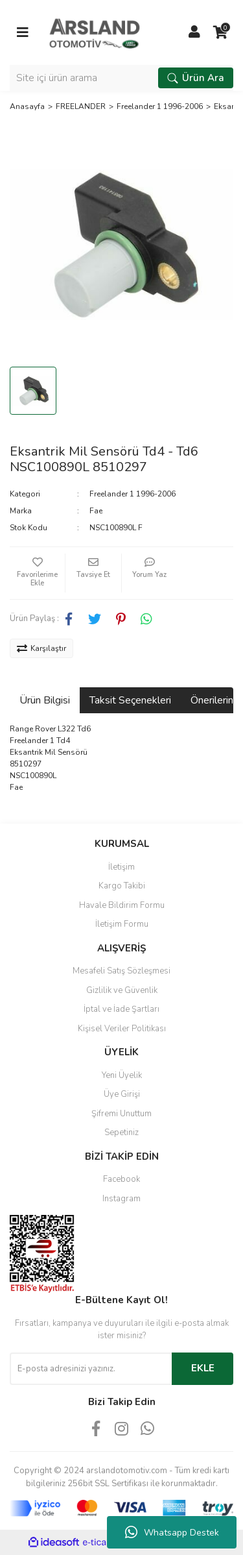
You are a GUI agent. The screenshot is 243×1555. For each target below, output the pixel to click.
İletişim (121, 867)
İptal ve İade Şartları (121, 1009)
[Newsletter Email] (91, 1369)
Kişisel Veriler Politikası (122, 1029)
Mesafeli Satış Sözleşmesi (121, 971)
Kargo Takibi (121, 886)
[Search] (121, 78)
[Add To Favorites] (37, 573)
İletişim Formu (121, 924)
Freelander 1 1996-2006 (132, 494)
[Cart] (220, 32)
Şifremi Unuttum (121, 1114)
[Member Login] (194, 32)
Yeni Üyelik (122, 1075)
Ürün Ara (195, 77)
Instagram (121, 1199)
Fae (95, 511)
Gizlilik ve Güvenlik (121, 990)
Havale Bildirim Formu (122, 905)
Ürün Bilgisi (44, 700)
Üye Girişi (122, 1094)
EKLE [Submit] (202, 1368)
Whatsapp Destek (172, 1532)
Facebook (121, 1179)
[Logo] (95, 32)
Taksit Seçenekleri (130, 700)
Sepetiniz (121, 1132)
